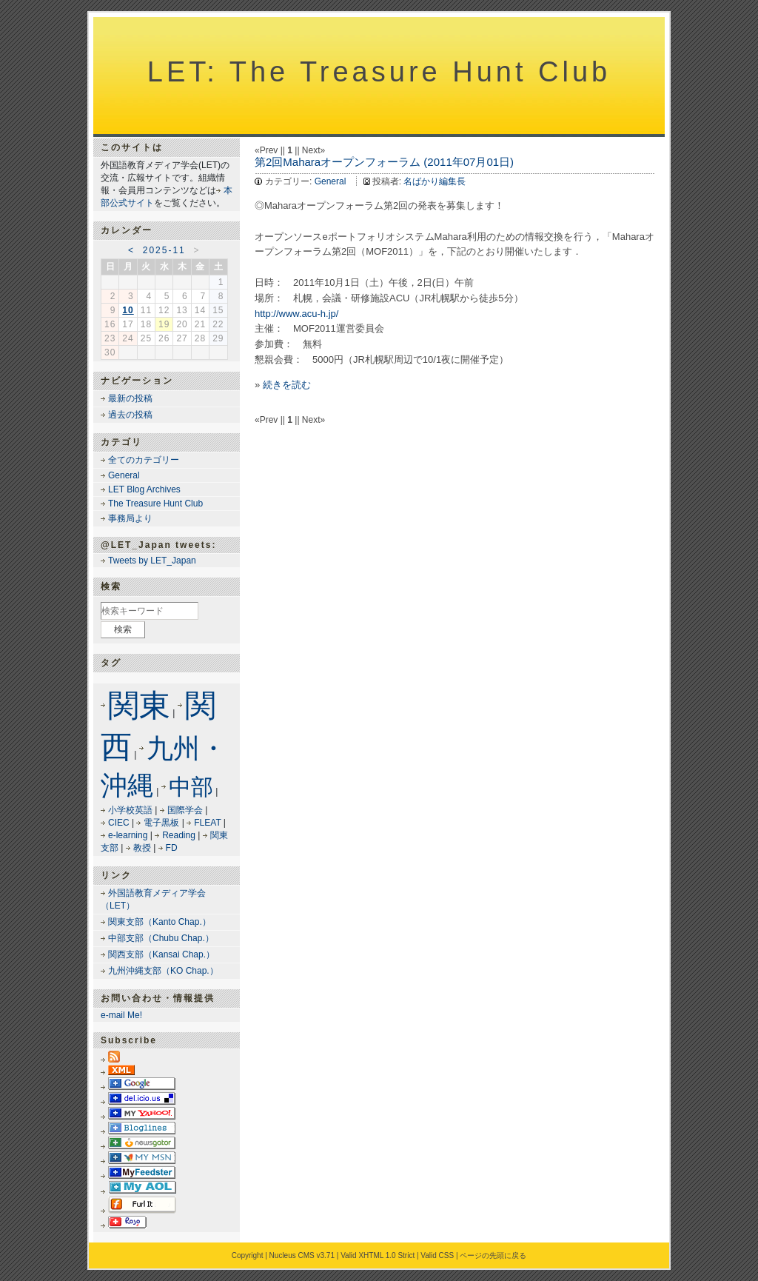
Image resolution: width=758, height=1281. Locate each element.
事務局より (130, 518)
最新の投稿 (130, 398)
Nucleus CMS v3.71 (302, 1255)
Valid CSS (437, 1255)
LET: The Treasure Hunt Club (379, 71)
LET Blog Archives (144, 489)
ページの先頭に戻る (493, 1255)
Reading (178, 835)
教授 (142, 848)
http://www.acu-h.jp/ (296, 313)
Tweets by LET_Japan (152, 560)
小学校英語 (130, 810)
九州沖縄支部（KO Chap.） (163, 971)
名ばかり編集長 (434, 181)
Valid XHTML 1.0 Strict (378, 1255)
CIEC (119, 822)
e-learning (127, 835)
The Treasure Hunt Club (155, 503)
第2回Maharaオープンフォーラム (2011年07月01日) (384, 161)
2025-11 (164, 250)
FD (172, 848)
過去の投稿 (130, 414)
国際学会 (185, 810)
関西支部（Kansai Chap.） (161, 954)
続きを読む (287, 384)
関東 (139, 705)
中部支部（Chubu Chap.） (161, 938)
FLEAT (207, 822)
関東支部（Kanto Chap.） (159, 922)
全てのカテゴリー (143, 460)
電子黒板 (161, 822)
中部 (191, 787)
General (330, 181)
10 (127, 310)
